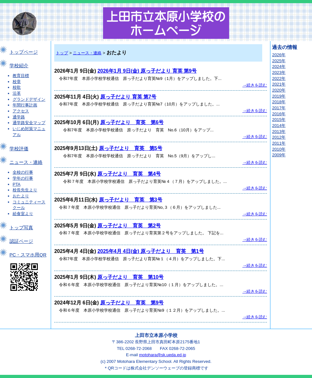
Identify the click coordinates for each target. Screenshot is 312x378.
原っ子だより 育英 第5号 (130, 148)
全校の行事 (23, 172)
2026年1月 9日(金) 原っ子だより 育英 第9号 (147, 71)
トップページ (23, 52)
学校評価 (18, 148)
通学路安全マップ (29, 122)
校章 (17, 81)
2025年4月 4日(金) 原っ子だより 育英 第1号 (150, 251)
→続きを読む (254, 85)
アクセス (21, 111)
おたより (21, 196)
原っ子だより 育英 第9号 (132, 302)
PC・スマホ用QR (27, 254)
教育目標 (21, 75)
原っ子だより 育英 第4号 (129, 174)
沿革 (17, 93)
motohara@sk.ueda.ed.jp (162, 354)
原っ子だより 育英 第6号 (132, 122)
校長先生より (25, 190)
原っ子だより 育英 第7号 (128, 96)
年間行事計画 (25, 105)
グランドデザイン (29, 99)
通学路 (19, 117)
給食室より (23, 213)
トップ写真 (21, 227)
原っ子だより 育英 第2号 (129, 225)
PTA (16, 184)
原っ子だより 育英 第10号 (130, 277)
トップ (62, 53)
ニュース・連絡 (26, 162)
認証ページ (21, 241)
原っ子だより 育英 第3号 (130, 199)
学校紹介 (18, 65)
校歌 (17, 87)
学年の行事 (23, 178)
